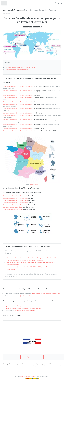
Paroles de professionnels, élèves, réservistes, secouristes (23, 308)
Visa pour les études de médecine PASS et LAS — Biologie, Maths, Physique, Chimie (32, 258)
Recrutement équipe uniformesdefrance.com (46, 294)
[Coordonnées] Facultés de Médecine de (19, 196)
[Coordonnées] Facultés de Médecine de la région (26, 86)
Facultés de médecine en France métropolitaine (20, 67)
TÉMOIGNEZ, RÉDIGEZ (53, 357)
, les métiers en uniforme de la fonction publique (29, 11)
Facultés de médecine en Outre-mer (17, 70)
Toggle (4, 4)
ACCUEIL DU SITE (12, 357)
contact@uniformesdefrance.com (25, 296)
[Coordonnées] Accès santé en (19, 207)
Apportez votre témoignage (13, 306)
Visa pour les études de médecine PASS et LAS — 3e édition (25, 260)
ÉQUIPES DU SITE (33, 357)
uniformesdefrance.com (27, 376)
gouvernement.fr (34, 184)
